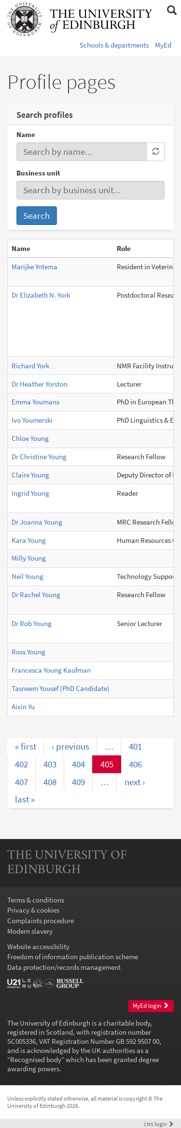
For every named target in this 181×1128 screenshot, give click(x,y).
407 (21, 782)
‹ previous (70, 746)
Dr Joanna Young (37, 521)
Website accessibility (38, 946)
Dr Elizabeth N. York (41, 295)
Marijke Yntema (34, 266)
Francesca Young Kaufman (51, 670)
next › (135, 782)
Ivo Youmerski (32, 420)
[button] (171, 10)
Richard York (30, 365)
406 (135, 764)
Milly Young (29, 558)
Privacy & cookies (33, 910)
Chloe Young (30, 438)
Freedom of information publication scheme (72, 956)
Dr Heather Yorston (40, 384)
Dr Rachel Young (36, 594)
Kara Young (29, 540)
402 (21, 764)
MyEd (163, 45)
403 (49, 764)
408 (49, 782)
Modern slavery (30, 931)
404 (78, 764)
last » (25, 799)
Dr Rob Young (32, 623)
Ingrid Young (30, 493)
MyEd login (151, 1006)
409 (78, 782)
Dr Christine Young (39, 456)
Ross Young (28, 651)
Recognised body (35, 1059)
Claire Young (30, 474)
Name (25, 134)
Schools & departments (114, 45)
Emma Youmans (35, 401)
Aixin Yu (23, 706)
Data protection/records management (64, 967)
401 (135, 746)
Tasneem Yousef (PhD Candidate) (61, 688)
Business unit (38, 172)
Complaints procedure (40, 920)
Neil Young (27, 576)
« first (25, 746)
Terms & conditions (35, 899)
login (159, 1124)
